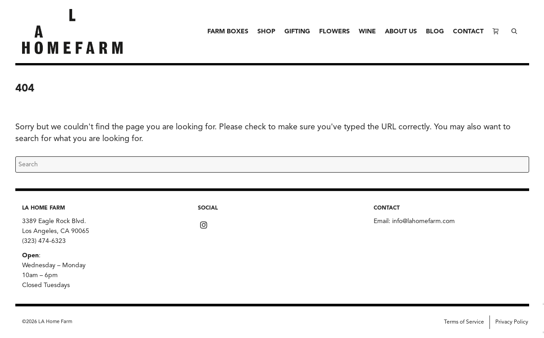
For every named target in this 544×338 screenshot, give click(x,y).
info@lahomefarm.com (423, 221)
